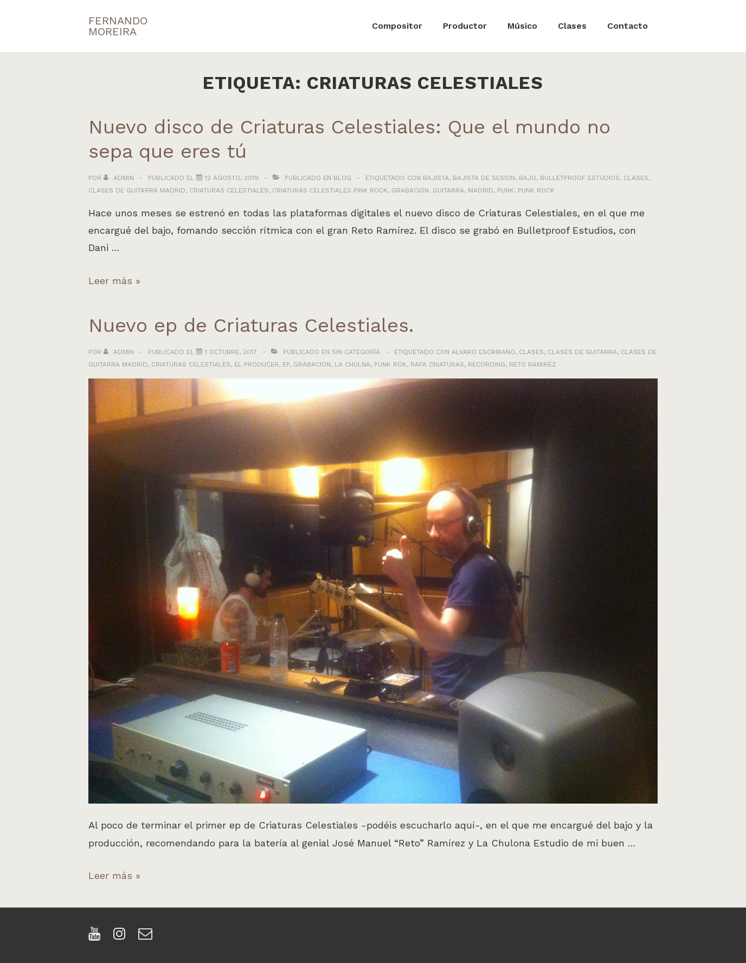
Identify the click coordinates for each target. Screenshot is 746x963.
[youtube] (96, 937)
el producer (256, 364)
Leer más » (114, 280)
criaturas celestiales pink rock (330, 190)
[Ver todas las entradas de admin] (120, 178)
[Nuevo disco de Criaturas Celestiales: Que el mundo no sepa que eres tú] (232, 178)
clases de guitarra (582, 352)
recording (486, 364)
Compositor (397, 26)
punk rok (390, 364)
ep (286, 364)
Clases (572, 26)
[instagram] (121, 937)
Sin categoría (356, 352)
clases (635, 178)
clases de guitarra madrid (136, 190)
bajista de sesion (484, 178)
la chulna (352, 364)
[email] (146, 937)
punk (505, 190)
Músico (522, 26)
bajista (436, 178)
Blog (342, 178)
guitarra (448, 190)
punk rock (536, 190)
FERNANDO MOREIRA (117, 26)
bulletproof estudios (580, 178)
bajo (527, 178)
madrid (480, 190)
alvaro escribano (483, 352)
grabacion (410, 190)
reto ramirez (532, 364)
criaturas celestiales (228, 190)
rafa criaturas (437, 364)
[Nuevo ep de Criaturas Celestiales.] (231, 352)
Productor (465, 26)
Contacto (627, 26)
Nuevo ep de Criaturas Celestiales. (251, 325)
